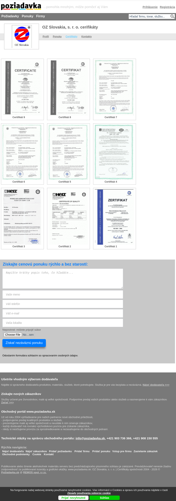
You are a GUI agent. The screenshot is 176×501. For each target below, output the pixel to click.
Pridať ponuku (101, 450)
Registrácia (167, 7)
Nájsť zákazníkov (36, 450)
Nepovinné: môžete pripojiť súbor (21, 329)
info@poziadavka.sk (90, 438)
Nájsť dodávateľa (13, 450)
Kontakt (49, 453)
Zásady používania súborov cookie (89, 493)
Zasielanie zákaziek (145, 450)
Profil (46, 36)
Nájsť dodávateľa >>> (156, 384)
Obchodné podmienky (16, 453)
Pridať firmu (82, 450)
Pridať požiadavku (60, 450)
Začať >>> (7, 402)
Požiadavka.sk (10, 472)
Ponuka (57, 36)
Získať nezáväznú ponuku (24, 343)
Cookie (36, 453)
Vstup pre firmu (122, 450)
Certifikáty (71, 36)
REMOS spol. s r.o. (34, 472)
